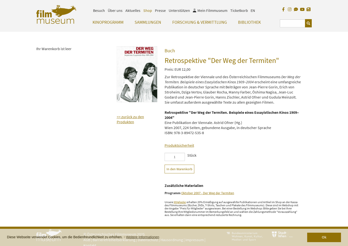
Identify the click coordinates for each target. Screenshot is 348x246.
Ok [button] (324, 237)
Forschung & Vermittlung (199, 22)
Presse (160, 10)
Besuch (99, 10)
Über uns (115, 10)
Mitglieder (180, 202)
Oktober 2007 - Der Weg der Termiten (207, 193)
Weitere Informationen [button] (142, 237)
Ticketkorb (239, 10)
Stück (191, 155)
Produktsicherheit (179, 145)
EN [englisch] (253, 10)
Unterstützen (179, 10)
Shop (147, 10)
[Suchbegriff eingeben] (292, 23)
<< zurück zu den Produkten (130, 119)
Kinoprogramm (108, 22)
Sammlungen (148, 22)
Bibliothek (249, 22)
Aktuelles (132, 10)
